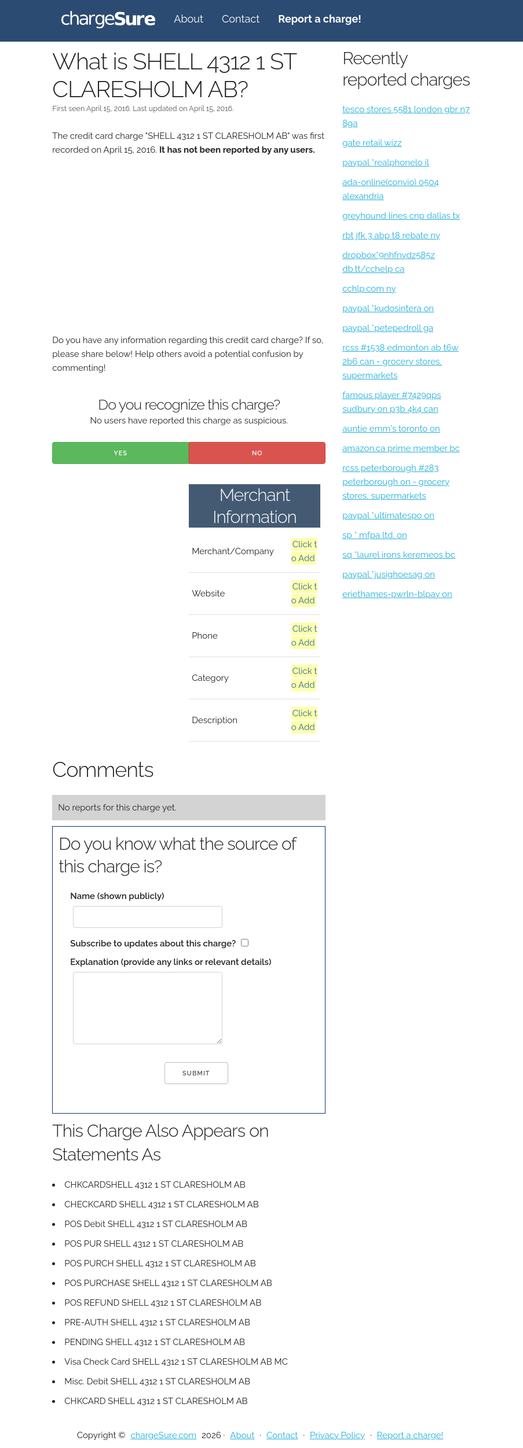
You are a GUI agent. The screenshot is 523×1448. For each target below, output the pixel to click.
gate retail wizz (371, 143)
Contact (240, 19)
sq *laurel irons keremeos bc (398, 555)
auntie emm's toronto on (391, 428)
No (257, 453)
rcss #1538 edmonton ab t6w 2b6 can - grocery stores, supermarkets (400, 361)
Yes (120, 453)
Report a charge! (410, 1435)
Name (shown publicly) (117, 896)
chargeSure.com (163, 1435)
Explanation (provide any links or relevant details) (170, 962)
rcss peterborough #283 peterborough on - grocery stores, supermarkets (395, 482)
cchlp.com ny (369, 288)
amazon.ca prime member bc (401, 448)
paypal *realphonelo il (385, 162)
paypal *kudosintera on (388, 308)
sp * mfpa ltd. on (374, 535)
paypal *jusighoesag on (388, 574)
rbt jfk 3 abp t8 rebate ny (391, 235)
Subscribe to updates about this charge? (153, 943)
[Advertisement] (188, 252)
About (188, 19)
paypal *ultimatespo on (388, 515)
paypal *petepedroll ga (387, 328)
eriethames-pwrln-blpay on (397, 594)
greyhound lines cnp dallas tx (401, 216)
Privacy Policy (337, 1435)
